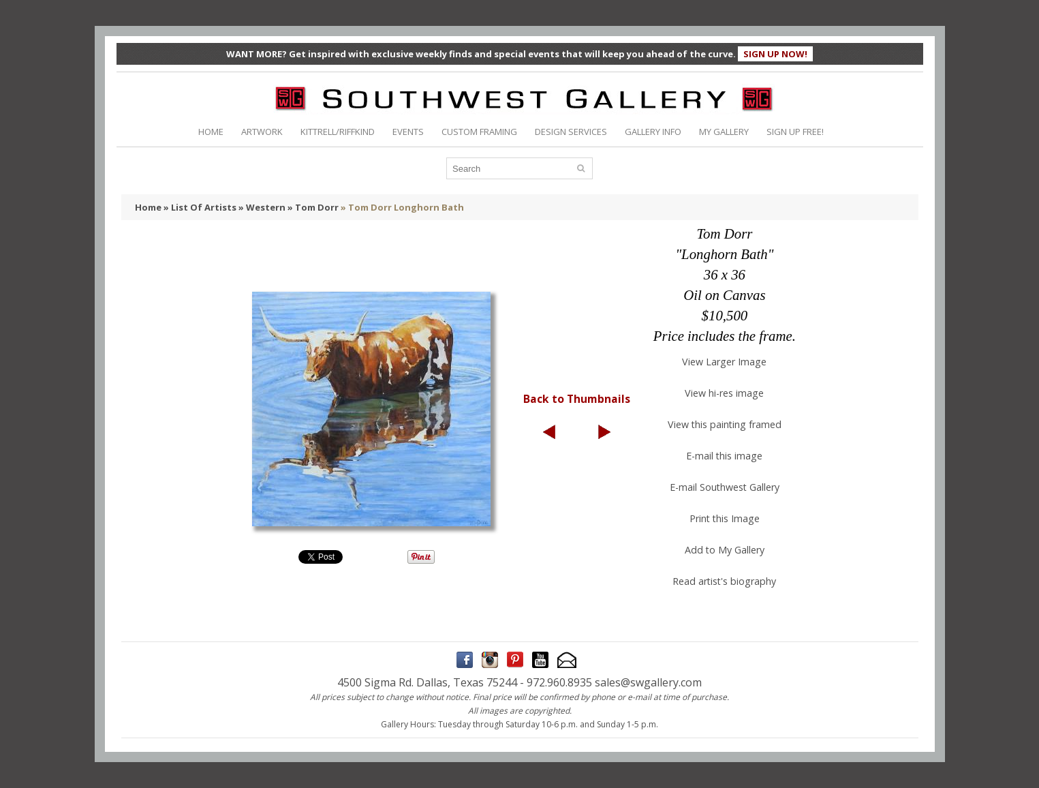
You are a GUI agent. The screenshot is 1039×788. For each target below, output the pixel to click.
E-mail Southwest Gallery (724, 487)
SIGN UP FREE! (795, 131)
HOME (210, 131)
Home (148, 207)
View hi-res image (724, 393)
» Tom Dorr (313, 207)
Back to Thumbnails (576, 398)
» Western (261, 207)
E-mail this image (724, 455)
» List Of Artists (200, 207)
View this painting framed (724, 424)
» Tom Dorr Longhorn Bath (402, 207)
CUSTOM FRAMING (479, 131)
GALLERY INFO (653, 131)
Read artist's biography (724, 581)
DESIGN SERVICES (571, 131)
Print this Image (724, 518)
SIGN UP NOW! (775, 54)
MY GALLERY (724, 131)
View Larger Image (724, 361)
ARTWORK (262, 131)
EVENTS (408, 131)
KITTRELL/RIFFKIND (337, 131)
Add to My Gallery (724, 549)
